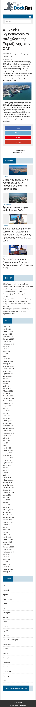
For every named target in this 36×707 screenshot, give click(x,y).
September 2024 (8, 374)
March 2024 (7, 388)
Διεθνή (5, 622)
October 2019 (7, 520)
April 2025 (6, 356)
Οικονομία (6, 658)
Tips (4, 608)
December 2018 (8, 544)
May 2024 (6, 383)
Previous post (18, 150)
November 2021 (8, 458)
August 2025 (7, 346)
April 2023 (6, 416)
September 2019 (8, 522)
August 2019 (7, 525)
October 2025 (7, 341)
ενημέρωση (24, 54)
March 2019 (7, 537)
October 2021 (7, 460)
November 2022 (8, 428)
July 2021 (6, 468)
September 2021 (8, 463)
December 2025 (8, 336)
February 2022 (8, 450)
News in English (7, 599)
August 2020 (7, 495)
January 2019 (7, 542)
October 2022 (7, 430)
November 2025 (8, 339)
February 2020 (8, 510)
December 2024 (8, 366)
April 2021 (6, 475)
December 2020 (8, 485)
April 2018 (6, 564)
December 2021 (8, 455)
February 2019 (8, 539)
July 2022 (6, 438)
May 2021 (6, 473)
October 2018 (7, 549)
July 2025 (6, 349)
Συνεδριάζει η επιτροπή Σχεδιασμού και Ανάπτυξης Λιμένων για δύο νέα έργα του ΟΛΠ (18, 263)
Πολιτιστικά (6, 662)
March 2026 (7, 329)
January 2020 (7, 512)
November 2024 (8, 369)
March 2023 (7, 418)
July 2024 (6, 378)
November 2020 (8, 487)
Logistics (5, 594)
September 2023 (8, 403)
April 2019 (6, 534)
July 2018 (6, 557)
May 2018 (6, 562)
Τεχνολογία (6, 676)
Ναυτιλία (5, 653)
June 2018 (6, 559)
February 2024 (8, 391)
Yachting (5, 617)
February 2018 (8, 569)
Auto (4, 585)
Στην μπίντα (7, 204)
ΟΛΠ (11, 56)
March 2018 (7, 567)
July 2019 (6, 527)
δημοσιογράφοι (14, 54)
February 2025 (8, 361)
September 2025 (8, 344)
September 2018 (8, 552)
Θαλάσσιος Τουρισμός (10, 640)
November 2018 (8, 547)
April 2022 (6, 445)
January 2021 (7, 482)
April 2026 (6, 327)
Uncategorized (7, 613)
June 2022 (6, 440)
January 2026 (7, 334)
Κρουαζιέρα (7, 644)
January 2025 (7, 364)
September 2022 (8, 433)
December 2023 (8, 396)
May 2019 (6, 532)
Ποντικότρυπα (7, 667)
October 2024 (7, 371)
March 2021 (7, 478)
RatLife (5, 603)
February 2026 (8, 331)
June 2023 (6, 411)
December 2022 (8, 426)
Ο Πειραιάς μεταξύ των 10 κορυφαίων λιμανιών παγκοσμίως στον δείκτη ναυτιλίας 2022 (15, 184)
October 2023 (7, 401)
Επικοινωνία (18, 702)
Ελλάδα (5, 626)
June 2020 (6, 500)
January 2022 (7, 453)
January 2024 (7, 393)
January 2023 (7, 423)
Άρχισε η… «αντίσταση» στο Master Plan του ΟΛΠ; (16, 208)
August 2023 (7, 406)
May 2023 (6, 413)
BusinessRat (6, 590)
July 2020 (6, 497)
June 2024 (6, 381)
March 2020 (7, 507)
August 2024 (7, 376)
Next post (17, 153)
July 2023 (6, 408)
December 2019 (8, 515)
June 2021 (6, 470)
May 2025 (6, 354)
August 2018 (7, 554)
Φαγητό (5, 680)
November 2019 (8, 517)
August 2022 (7, 435)
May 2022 (6, 443)
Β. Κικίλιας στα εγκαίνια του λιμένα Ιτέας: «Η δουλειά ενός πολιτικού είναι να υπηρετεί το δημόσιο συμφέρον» (17, 311)
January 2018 (7, 572)
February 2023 (8, 421)
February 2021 (8, 480)
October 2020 (7, 490)
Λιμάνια (5, 176)
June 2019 (6, 530)
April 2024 (6, 386)
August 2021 (7, 465)
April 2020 (6, 505)
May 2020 (6, 502)
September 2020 (8, 492)
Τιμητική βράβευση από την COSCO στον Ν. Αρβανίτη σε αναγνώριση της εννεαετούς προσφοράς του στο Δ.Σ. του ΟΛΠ (17, 234)
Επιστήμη (6, 635)
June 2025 (6, 351)
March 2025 (7, 359)
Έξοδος (5, 631)
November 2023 (8, 398)
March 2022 (7, 448)
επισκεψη (5, 56)
